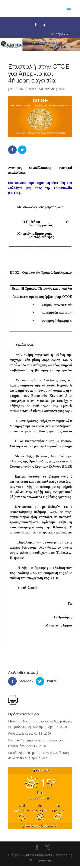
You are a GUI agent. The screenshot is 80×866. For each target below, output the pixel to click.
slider (32, 89)
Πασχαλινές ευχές (20, 733)
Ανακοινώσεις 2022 (51, 89)
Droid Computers (39, 855)
